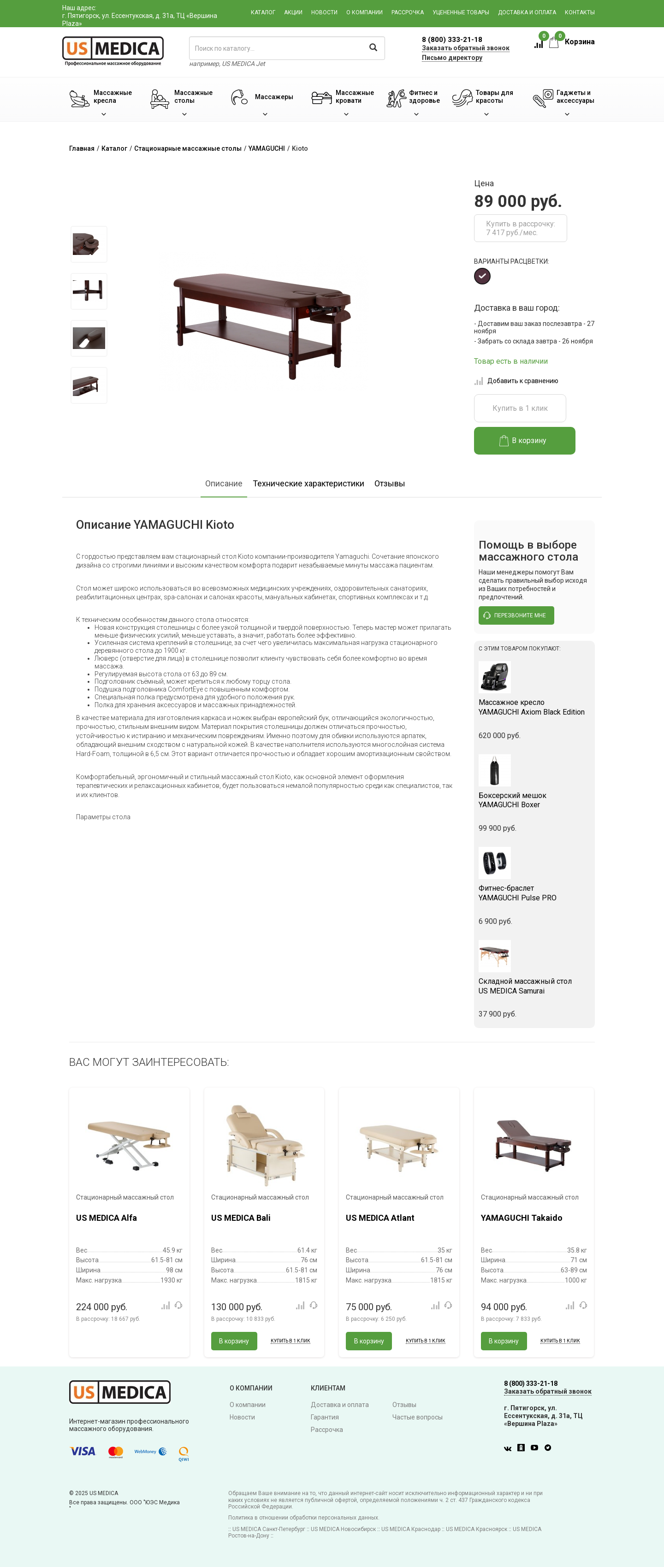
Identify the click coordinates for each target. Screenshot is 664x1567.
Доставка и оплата (527, 12)
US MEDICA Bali (241, 1218)
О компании (364, 12)
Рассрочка (407, 12)
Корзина (572, 41)
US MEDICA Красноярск (476, 1529)
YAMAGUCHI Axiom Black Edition (535, 707)
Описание (224, 483)
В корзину (523, 441)
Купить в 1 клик (520, 408)
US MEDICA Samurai (535, 986)
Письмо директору (452, 57)
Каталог (263, 12)
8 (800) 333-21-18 (452, 39)
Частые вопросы (417, 1417)
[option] (88, 244)
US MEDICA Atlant (380, 1218)
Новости (324, 12)
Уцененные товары (461, 12)
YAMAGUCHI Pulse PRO (535, 893)
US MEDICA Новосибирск (343, 1529)
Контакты (580, 12)
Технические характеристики (308, 483)
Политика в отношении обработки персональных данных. (303, 1517)
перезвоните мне (514, 615)
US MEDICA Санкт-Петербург (268, 1529)
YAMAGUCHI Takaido (522, 1218)
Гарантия (325, 1417)
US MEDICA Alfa (106, 1218)
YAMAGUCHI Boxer (535, 800)
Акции (293, 12)
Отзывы (389, 483)
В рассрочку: (108, 1319)
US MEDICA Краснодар (410, 1529)
